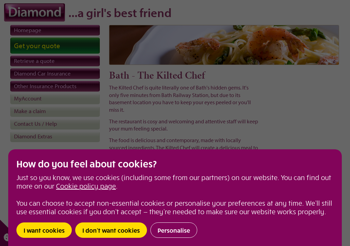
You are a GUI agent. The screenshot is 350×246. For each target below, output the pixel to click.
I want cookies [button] (44, 230)
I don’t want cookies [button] (111, 230)
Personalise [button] (174, 230)
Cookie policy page (86, 185)
